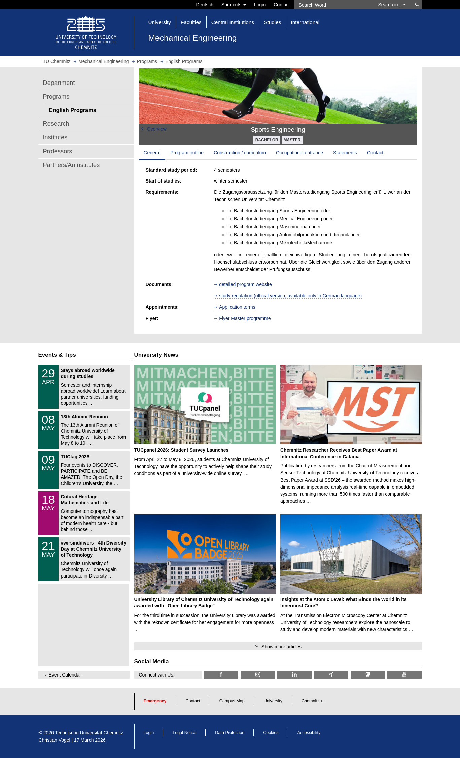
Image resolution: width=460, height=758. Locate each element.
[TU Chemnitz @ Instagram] (258, 675)
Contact (282, 4)
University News (156, 355)
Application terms (237, 307)
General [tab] (152, 152)
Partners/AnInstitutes (71, 165)
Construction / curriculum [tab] (240, 152)
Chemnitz (310, 701)
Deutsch (204, 4)
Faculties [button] (191, 22)
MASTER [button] (292, 140)
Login (260, 4)
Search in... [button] (392, 4)
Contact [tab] (375, 152)
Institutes (55, 137)
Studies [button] (272, 22)
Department (59, 82)
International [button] (305, 22)
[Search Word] (333, 4)
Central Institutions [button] (232, 22)
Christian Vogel (54, 740)
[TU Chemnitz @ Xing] (331, 675)
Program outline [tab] (187, 152)
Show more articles (281, 646)
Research (56, 123)
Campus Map (232, 701)
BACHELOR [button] (266, 140)
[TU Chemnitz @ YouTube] (404, 675)
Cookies (271, 732)
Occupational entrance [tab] (299, 152)
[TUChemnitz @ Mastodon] (368, 675)
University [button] (159, 22)
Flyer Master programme (245, 318)
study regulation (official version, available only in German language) (290, 295)
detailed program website (245, 284)
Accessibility (309, 732)
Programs (56, 96)
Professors (57, 151)
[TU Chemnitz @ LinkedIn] (294, 675)
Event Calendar (65, 675)
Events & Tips (57, 355)
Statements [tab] (345, 152)
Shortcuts (233, 4)
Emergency (155, 701)
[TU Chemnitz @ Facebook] (221, 675)
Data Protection (229, 732)
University (273, 701)
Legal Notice (184, 732)
